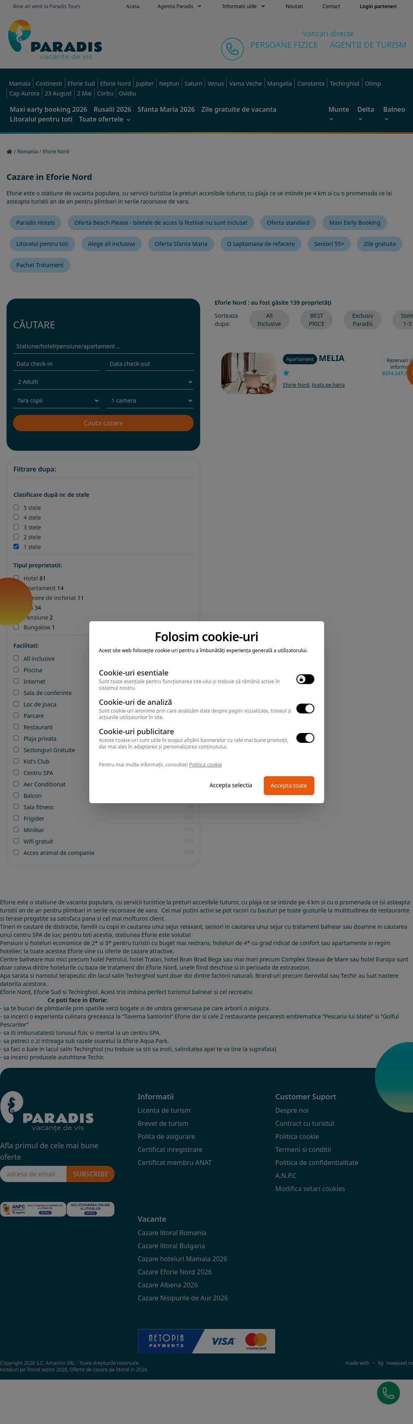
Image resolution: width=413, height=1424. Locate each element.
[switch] (305, 679)
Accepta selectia (231, 785)
